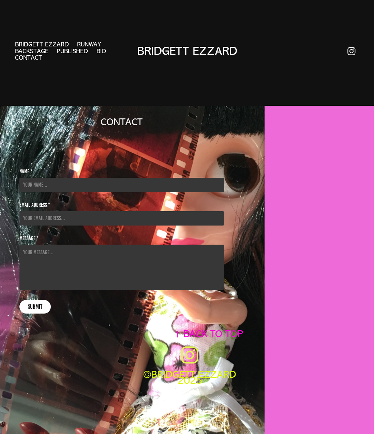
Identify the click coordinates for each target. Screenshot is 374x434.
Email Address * (34, 205)
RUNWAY (89, 44)
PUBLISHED (72, 51)
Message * (29, 238)
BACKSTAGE (31, 51)
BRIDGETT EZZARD (42, 44)
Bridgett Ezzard (187, 51)
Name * (25, 171)
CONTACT (28, 57)
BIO (101, 51)
